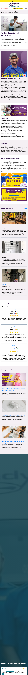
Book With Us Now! (18, 8)
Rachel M (4, 255)
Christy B (4, 284)
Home (3, 11)
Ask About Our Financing (14, 6)
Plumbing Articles (15, 11)
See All (25, 208)
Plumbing (8, 11)
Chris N (3, 227)
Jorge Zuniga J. (5, 668)
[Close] (27, 1)
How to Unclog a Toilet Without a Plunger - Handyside (13, 415)
